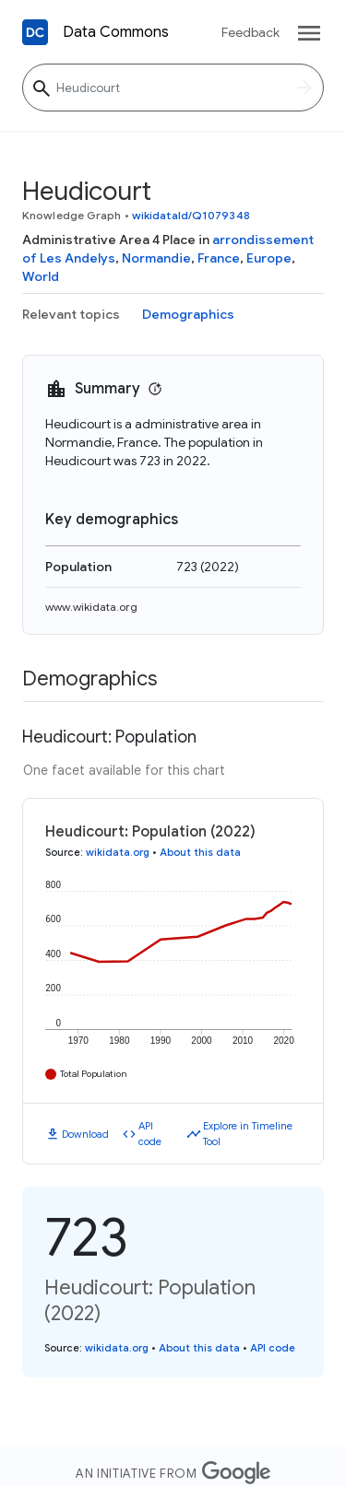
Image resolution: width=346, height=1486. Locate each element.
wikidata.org (117, 852)
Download (85, 1134)
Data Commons (116, 32)
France (218, 258)
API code (149, 1133)
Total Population (93, 1074)
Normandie (156, 258)
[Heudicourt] (173, 87)
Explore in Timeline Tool (247, 1133)
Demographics (188, 314)
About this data (200, 852)
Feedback (250, 32)
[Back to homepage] (35, 32)
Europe (269, 258)
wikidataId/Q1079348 (191, 215)
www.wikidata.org (91, 607)
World (40, 276)
